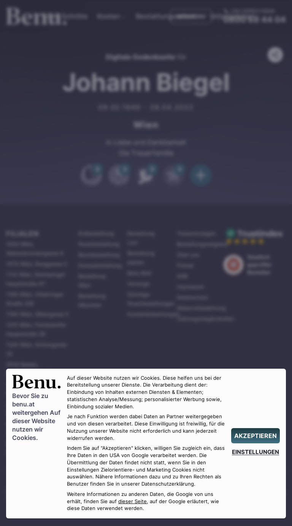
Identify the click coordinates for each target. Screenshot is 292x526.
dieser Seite (132, 501)
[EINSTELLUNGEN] (255, 452)
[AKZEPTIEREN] (255, 435)
